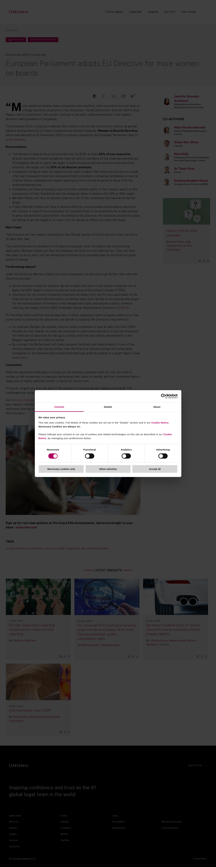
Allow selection (108, 469)
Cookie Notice (160, 422)
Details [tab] (108, 406)
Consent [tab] (59, 406)
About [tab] (156, 406)
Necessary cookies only (61, 469)
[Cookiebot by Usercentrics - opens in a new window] (163, 396)
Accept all (155, 469)
